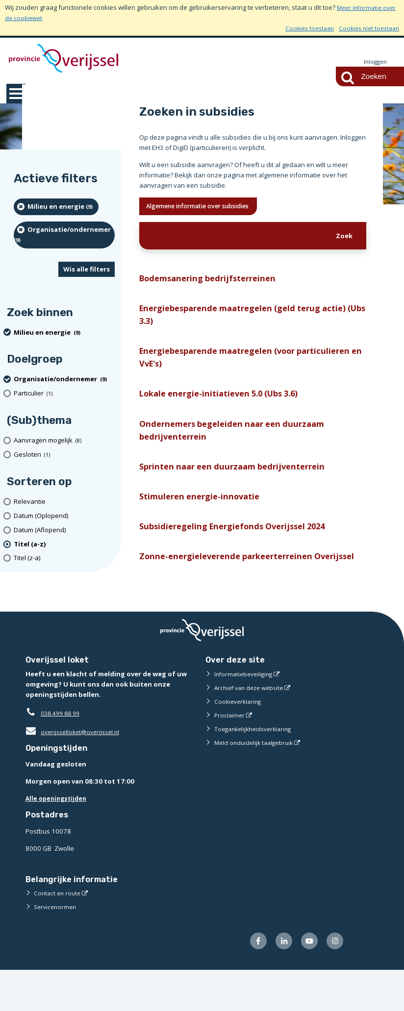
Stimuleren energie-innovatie (204, 516)
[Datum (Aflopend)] (64, 530)
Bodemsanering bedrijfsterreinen (213, 281)
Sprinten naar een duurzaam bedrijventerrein (240, 484)
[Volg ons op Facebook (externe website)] (250, 980)
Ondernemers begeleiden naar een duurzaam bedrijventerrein (240, 445)
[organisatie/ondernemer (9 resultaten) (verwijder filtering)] (64, 235)
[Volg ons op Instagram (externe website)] (334, 980)
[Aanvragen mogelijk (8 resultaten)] (64, 441)
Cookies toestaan (303, 28)
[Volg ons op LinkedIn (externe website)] (278, 980)
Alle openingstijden (58, 837)
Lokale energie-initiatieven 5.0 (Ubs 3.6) (226, 406)
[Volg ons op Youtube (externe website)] (306, 980)
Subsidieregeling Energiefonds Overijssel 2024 (240, 548)
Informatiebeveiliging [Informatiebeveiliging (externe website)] (245, 712)
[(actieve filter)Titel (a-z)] (64, 545)
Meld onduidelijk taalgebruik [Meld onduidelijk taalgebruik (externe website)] (256, 781)
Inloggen (374, 61)
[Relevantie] (64, 502)
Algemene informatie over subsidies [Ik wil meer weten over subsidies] (210, 207)
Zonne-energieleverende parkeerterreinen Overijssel (233, 586)
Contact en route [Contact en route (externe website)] (58, 931)
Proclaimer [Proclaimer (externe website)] (230, 753)
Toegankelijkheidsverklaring (256, 767)
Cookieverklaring (239, 740)
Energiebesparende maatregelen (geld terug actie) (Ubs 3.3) (251, 320)
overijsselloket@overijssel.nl (75, 770)
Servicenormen (56, 945)
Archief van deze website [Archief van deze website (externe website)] (252, 726)
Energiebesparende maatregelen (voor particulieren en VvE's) (225, 367)
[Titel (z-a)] (64, 559)
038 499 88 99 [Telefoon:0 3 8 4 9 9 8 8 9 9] (62, 751)
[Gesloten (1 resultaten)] (64, 455)
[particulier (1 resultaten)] (64, 394)
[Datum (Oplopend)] (64, 516)
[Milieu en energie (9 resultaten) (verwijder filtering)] (56, 207)
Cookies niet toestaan (366, 28)
